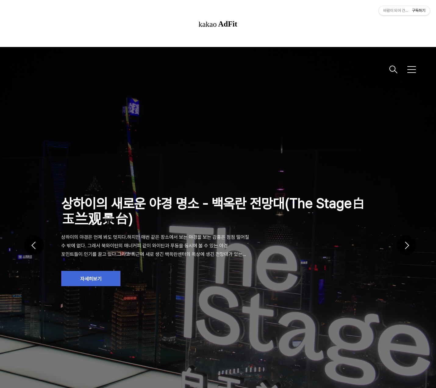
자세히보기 (91, 279)
